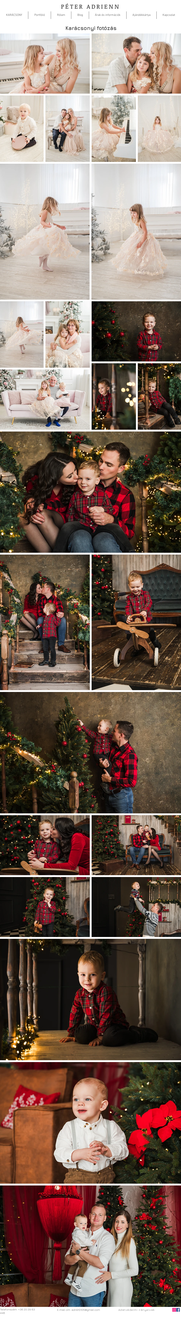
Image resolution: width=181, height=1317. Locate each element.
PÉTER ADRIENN (90, 6)
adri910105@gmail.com (85, 1309)
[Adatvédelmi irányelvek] (137, 1310)
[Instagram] (174, 1310)
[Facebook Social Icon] (178, 1310)
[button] (39, 15)
